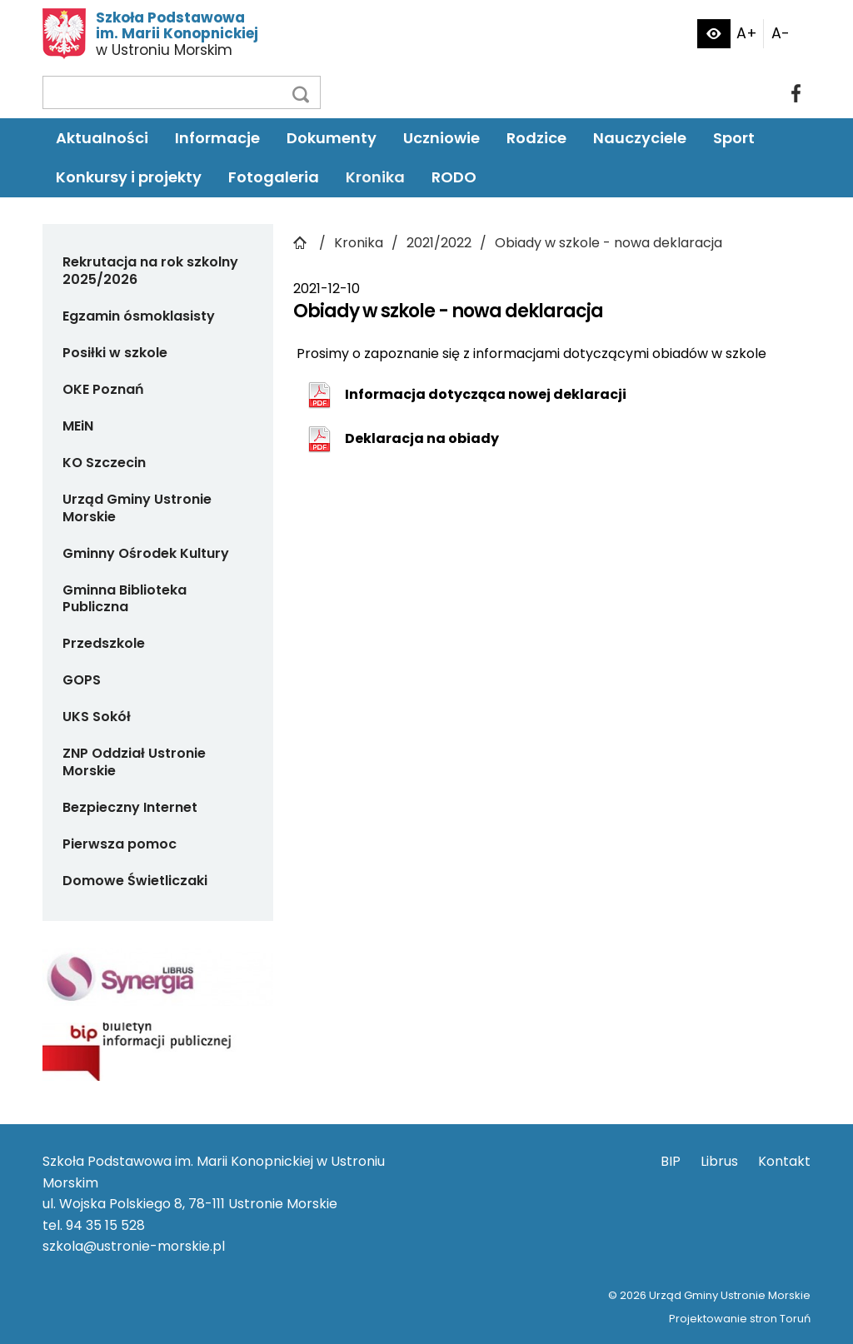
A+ (746, 33)
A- (780, 33)
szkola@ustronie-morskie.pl (133, 1246)
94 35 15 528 (105, 1225)
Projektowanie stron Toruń (740, 1319)
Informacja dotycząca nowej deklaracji (485, 394)
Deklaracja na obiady (422, 438)
